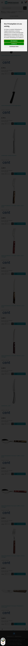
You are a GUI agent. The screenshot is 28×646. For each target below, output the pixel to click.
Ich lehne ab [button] (14, 43)
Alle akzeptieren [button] (14, 41)
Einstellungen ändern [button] (14, 46)
